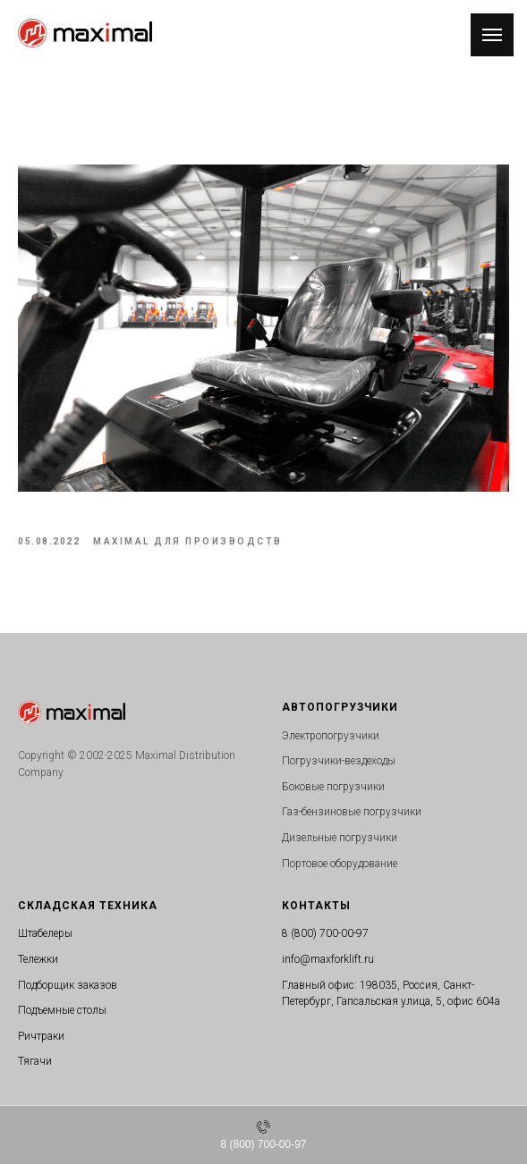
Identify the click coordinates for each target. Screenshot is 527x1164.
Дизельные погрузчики (339, 837)
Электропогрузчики (330, 736)
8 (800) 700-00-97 (325, 933)
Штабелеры (45, 933)
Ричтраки (41, 1036)
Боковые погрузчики (333, 786)
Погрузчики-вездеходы (338, 761)
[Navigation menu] (492, 35)
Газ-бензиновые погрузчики (351, 812)
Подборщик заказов (67, 985)
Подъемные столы (62, 1010)
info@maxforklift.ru (328, 959)
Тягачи (35, 1061)
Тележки (38, 959)
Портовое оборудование (339, 863)
